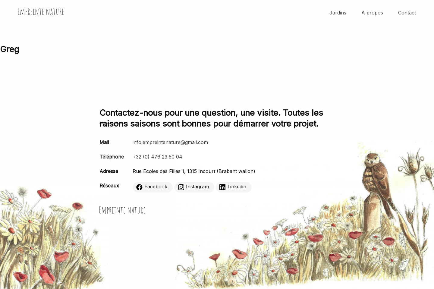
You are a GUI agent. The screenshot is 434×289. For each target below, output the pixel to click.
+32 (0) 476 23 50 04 (157, 157)
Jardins (337, 13)
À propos (372, 13)
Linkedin (232, 187)
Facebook (151, 187)
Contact (407, 13)
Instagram (193, 187)
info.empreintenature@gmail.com (170, 142)
